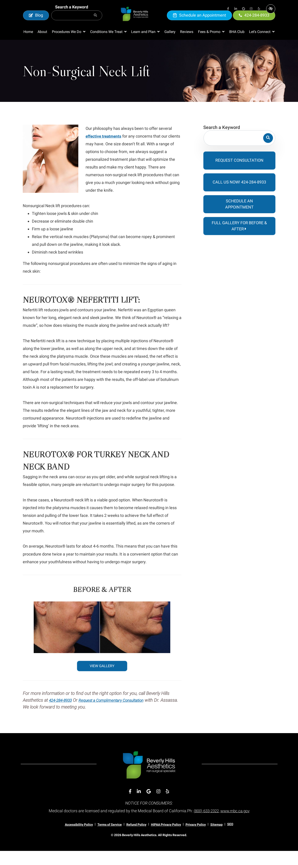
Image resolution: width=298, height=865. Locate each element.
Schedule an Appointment (199, 22)
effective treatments (104, 150)
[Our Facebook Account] (228, 9)
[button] (68, 46)
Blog (36, 22)
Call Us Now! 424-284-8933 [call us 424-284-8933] (239, 196)
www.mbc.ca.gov (236, 824)
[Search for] (76, 22)
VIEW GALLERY (102, 680)
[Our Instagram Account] (251, 9)
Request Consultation (239, 174)
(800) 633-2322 (205, 824)
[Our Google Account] (243, 9)
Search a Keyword (71, 14)
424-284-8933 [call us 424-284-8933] (254, 22)
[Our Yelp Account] (259, 9)
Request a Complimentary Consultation (121, 714)
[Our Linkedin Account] (235, 9)
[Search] (95, 22)
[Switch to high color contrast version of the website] (270, 8)
